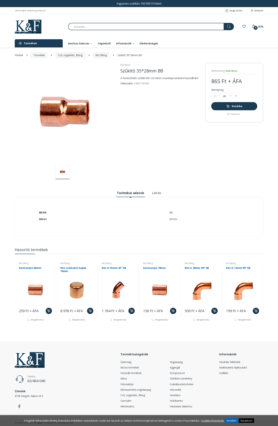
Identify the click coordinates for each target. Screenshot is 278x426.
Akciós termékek (129, 367)
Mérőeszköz (127, 406)
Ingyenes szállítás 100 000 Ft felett (139, 4)
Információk (123, 43)
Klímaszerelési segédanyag (135, 389)
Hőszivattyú (126, 384)
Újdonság (125, 362)
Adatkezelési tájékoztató (233, 367)
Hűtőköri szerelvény (181, 378)
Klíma (123, 378)
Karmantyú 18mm (154, 268)
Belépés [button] (256, 10)
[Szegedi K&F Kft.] (28, 27)
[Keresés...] (146, 26)
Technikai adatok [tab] (130, 193)
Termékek (39, 55)
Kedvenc (233, 114)
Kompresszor (177, 373)
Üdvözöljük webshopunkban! (30, 10)
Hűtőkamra (176, 400)
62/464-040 (36, 380)
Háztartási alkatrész (181, 406)
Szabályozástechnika (181, 384)
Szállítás (223, 373)
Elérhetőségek (149, 43)
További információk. (212, 420)
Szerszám (125, 400)
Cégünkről (104, 43)
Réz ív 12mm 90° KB (238, 268)
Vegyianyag (176, 362)
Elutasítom (246, 420)
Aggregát (175, 367)
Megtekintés (35, 319)
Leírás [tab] (156, 193)
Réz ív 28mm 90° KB (197, 268)
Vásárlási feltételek (229, 362)
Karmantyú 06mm (30, 268)
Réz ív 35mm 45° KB (114, 268)
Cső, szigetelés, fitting (70, 55)
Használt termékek (131, 373)
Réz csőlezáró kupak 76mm (73, 269)
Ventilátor (175, 395)
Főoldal (19, 55)
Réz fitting (101, 55)
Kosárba (234, 106)
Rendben (231, 420)
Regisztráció (233, 10)
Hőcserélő (175, 389)
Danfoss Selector (79, 43)
